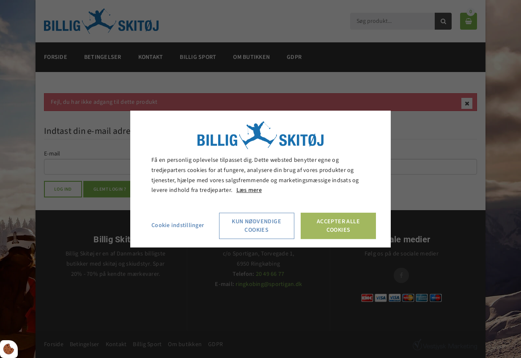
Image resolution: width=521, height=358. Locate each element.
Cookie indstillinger (177, 225)
